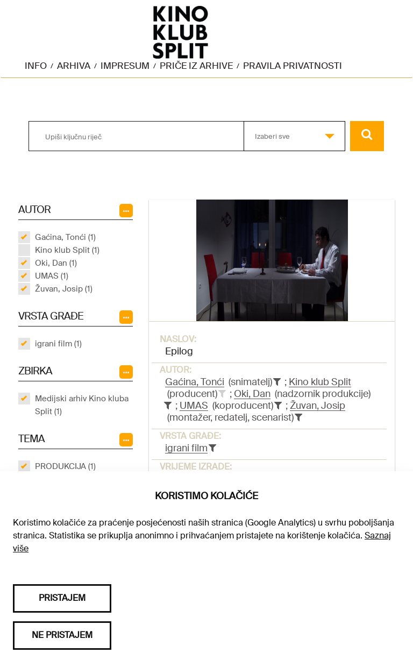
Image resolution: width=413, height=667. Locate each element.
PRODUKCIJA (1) (65, 466)
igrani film (186, 448)
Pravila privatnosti (292, 66)
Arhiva (73, 66)
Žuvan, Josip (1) (63, 288)
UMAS (194, 405)
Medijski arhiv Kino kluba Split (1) (82, 405)
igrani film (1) (58, 343)
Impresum (125, 66)
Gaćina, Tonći (194, 381)
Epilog (179, 351)
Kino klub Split (320, 381)
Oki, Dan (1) (56, 263)
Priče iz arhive (196, 66)
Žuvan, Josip (317, 405)
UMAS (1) (51, 276)
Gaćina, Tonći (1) (65, 237)
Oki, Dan (252, 393)
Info (36, 66)
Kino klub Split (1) (67, 250)
